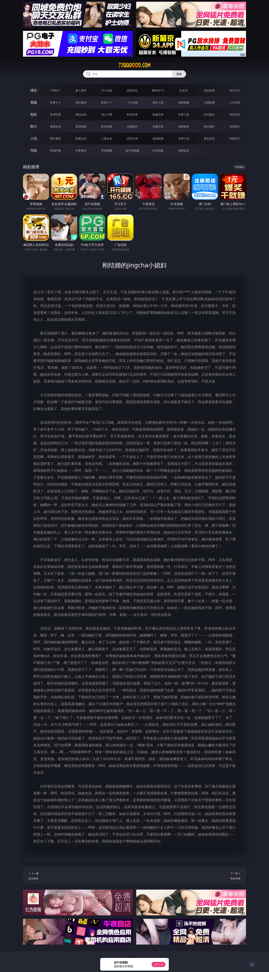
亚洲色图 (80, 126)
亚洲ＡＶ (55, 102)
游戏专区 (132, 90)
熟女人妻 (158, 102)
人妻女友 (106, 138)
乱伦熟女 (209, 114)
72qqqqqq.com (134, 65)
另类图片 (234, 126)
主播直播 (209, 102)
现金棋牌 (209, 90)
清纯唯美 (183, 126)
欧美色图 (106, 126)
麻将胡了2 (158, 90)
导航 (33, 150)
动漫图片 (132, 126)
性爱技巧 (234, 138)
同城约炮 (55, 150)
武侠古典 (132, 138)
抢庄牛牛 (234, 90)
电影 (33, 114)
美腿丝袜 (158, 126)
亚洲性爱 (55, 114)
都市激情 (55, 138)
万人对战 (106, 90)
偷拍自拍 (80, 114)
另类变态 (234, 114)
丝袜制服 (183, 102)
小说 (33, 138)
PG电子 (55, 90)
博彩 (33, 90)
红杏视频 (158, 150)
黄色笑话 (209, 138)
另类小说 (183, 138)
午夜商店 (80, 150)
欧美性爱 (132, 114)
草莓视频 (106, 150)
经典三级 (183, 114)
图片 (33, 126)
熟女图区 (209, 126)
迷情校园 (158, 138)
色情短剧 (183, 150)
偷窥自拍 (55, 126)
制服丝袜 (158, 114)
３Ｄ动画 (132, 102)
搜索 (179, 74)
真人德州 (80, 90)
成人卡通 (106, 114)
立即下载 (158, 964)
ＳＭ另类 (234, 102)
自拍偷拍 (80, 102)
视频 (33, 102)
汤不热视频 (132, 150)
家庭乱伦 (80, 138)
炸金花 (183, 90)
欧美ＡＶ (106, 102)
